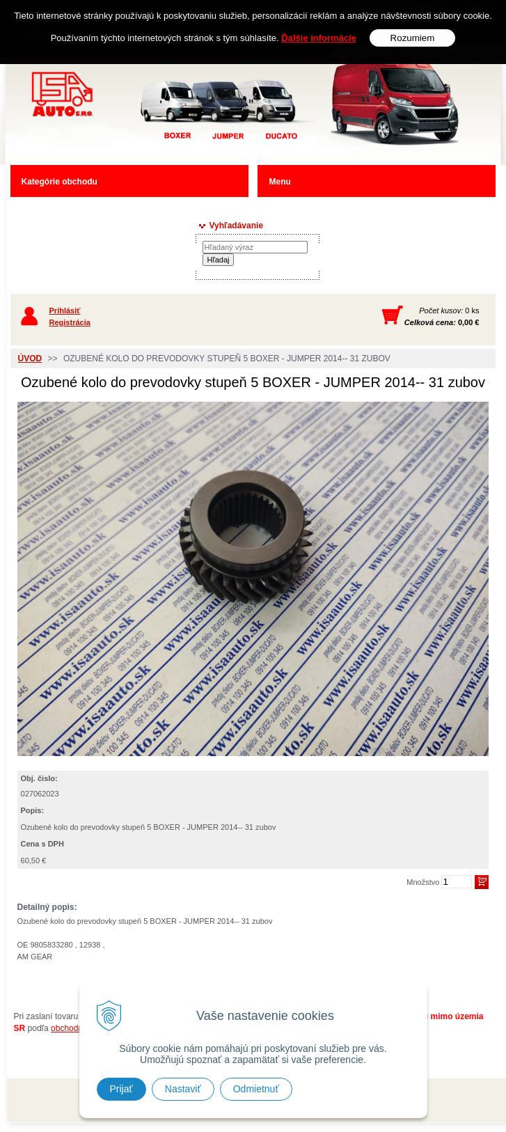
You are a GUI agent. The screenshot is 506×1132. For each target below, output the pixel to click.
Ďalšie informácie (318, 38)
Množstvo (422, 882)
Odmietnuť (256, 1088)
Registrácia (69, 322)
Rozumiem (412, 38)
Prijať (121, 1088)
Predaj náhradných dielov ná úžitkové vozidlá (181, 109)
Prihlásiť (65, 310)
